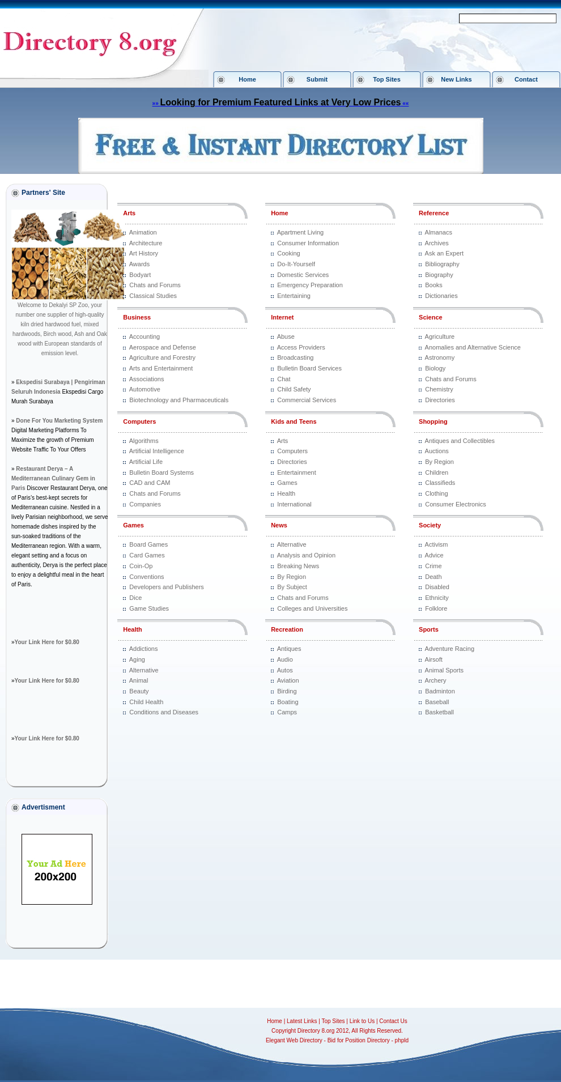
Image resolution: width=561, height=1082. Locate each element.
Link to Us (362, 1021)
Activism (436, 544)
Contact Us (393, 1021)
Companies (145, 504)
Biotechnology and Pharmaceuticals (178, 400)
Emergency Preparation (310, 285)
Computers (139, 421)
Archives (437, 243)
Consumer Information (308, 243)
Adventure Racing (449, 648)
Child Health (146, 701)
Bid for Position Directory (359, 1040)
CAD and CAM (149, 482)
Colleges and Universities (312, 608)
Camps (287, 712)
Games (133, 525)
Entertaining (294, 295)
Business (137, 317)
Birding (286, 691)
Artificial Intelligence (156, 451)
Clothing (436, 493)
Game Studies (149, 608)
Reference (434, 213)
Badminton (440, 691)
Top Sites (387, 79)
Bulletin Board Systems (161, 472)
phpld (402, 1040)
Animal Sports (444, 670)
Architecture (146, 243)
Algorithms (144, 440)
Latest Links (302, 1021)
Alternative (144, 670)
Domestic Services (303, 274)
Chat (283, 379)
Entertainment (296, 472)
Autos (285, 670)
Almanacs (438, 232)
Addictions (143, 648)
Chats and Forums (154, 285)
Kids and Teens (293, 421)
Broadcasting (295, 357)
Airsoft (434, 659)
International (294, 504)
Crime (433, 566)
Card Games (146, 555)
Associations (146, 379)
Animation (143, 232)
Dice (135, 597)
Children (436, 472)
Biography (439, 274)
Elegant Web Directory (294, 1040)
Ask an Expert (444, 253)
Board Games (148, 544)
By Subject (292, 586)
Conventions (146, 576)
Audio (285, 659)
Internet (282, 317)
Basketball (439, 712)
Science (431, 317)
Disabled (437, 586)
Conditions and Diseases (163, 712)
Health (132, 629)
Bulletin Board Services (309, 368)
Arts (129, 213)
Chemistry (439, 389)
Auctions (437, 451)
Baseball (437, 701)
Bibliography (442, 264)
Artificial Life (146, 461)
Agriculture (440, 336)
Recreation (287, 629)
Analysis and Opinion (306, 555)
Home (247, 79)
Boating (287, 701)
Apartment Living (300, 232)
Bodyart (140, 274)
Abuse (286, 336)
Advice (434, 555)
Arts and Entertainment (161, 368)
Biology (435, 368)
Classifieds (440, 482)
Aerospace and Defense (162, 347)
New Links (456, 79)
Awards (139, 264)
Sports (429, 629)
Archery (436, 680)
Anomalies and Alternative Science (473, 347)
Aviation (288, 680)
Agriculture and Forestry (162, 357)
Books (434, 285)
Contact (526, 79)
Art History (143, 253)
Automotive (144, 389)
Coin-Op (140, 566)
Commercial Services (306, 400)
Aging (137, 659)
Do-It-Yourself (296, 264)
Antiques (289, 648)
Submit (317, 79)
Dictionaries (441, 295)
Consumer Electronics (455, 504)
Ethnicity (437, 597)
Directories (292, 461)
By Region (291, 576)
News (279, 525)
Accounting (144, 336)
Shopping (433, 421)
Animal (138, 680)
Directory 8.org (316, 1031)
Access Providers (301, 347)
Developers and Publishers (166, 586)
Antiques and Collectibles (460, 440)
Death (433, 576)
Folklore (436, 608)
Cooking (288, 253)
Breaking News (298, 566)
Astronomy (440, 357)
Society (430, 525)
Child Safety (294, 389)
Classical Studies (153, 295)
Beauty (138, 691)
